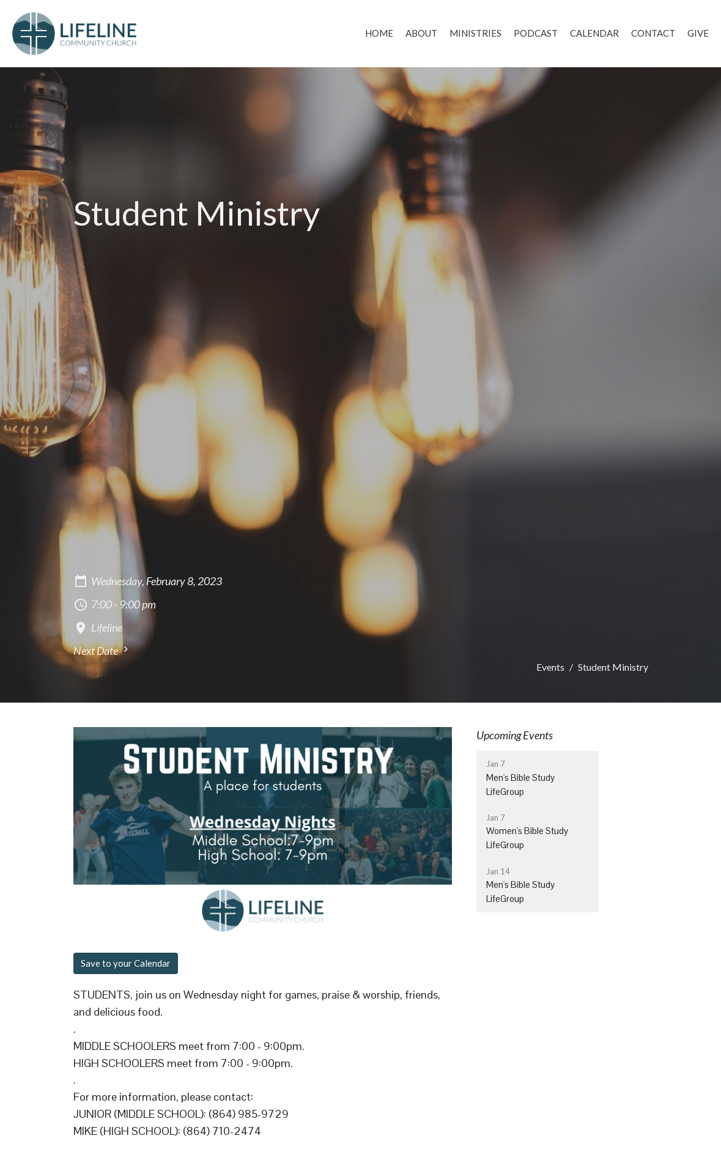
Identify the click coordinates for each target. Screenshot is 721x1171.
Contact (653, 33)
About (421, 33)
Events (550, 667)
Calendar (594, 33)
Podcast (536, 33)
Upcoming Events (514, 735)
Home (379, 33)
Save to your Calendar (126, 963)
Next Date (102, 650)
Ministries (475, 33)
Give (698, 33)
